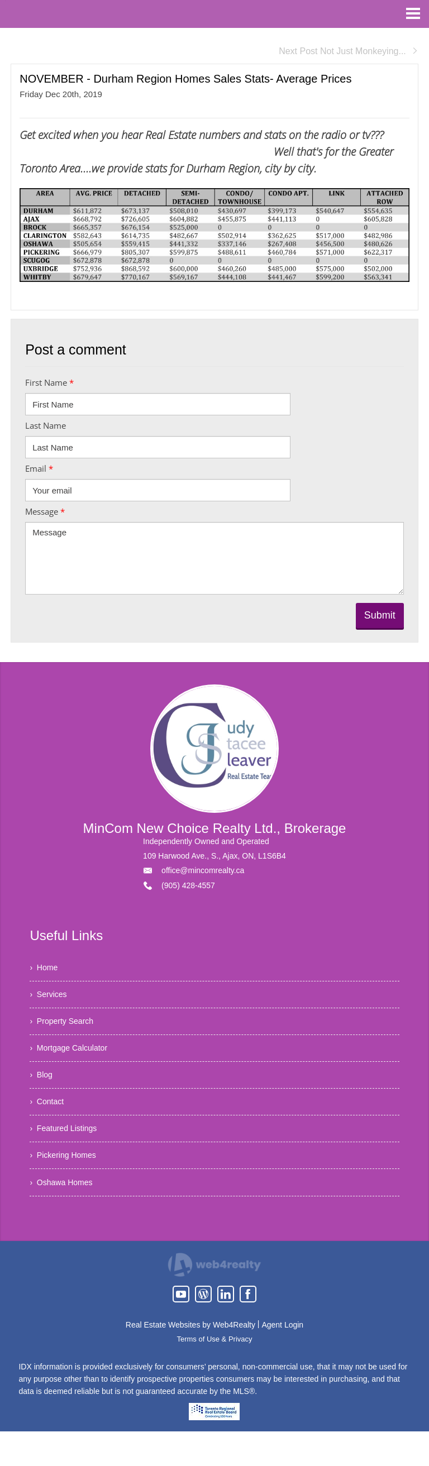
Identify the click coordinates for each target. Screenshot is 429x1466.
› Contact (49, 1123)
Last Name (45, 425)
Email (39, 468)
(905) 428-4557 (188, 885)
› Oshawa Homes (65, 1215)
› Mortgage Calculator (74, 1061)
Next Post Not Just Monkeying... (348, 51)
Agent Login (282, 1359)
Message (45, 511)
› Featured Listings (68, 1153)
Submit (379, 615)
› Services (51, 1000)
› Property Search (66, 1031)
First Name (49, 382)
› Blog (42, 1092)
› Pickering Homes (67, 1184)
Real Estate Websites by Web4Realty (190, 1359)
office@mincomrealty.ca (202, 870)
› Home (45, 969)
